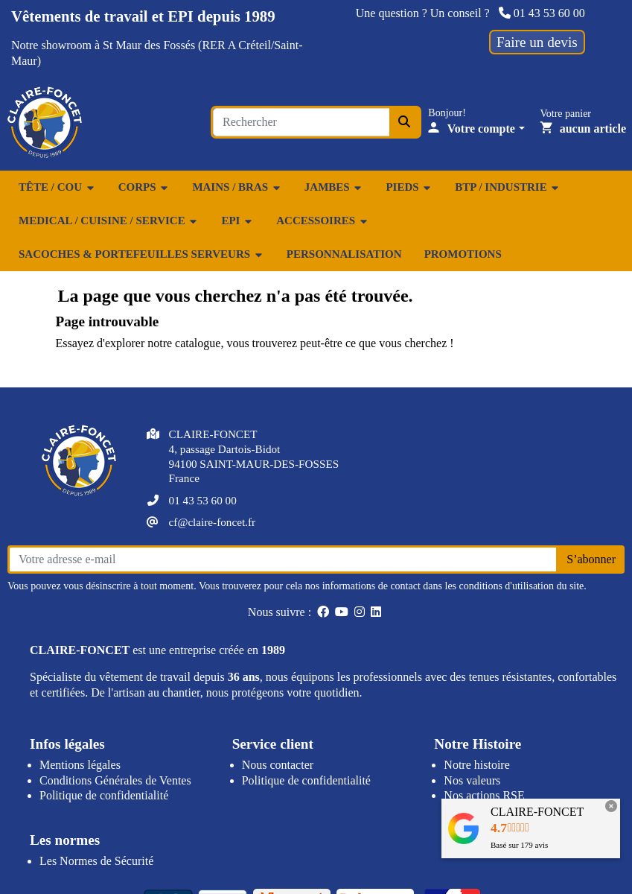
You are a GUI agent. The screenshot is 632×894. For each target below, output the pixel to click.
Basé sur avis (519, 844)
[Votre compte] (476, 128)
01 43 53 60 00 (542, 13)
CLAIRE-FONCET (537, 811)
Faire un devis (537, 42)
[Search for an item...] (301, 122)
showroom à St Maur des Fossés (118, 45)
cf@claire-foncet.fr (212, 522)
